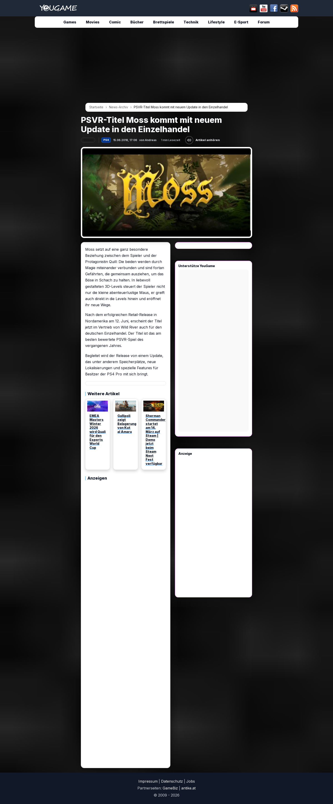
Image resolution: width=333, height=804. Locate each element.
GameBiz (170, 788)
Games (69, 22)
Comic (115, 22)
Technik (191, 22)
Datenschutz (172, 781)
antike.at (188, 788)
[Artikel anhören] (189, 140)
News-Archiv (118, 107)
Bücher (137, 22)
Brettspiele (163, 22)
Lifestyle (216, 22)
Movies (92, 22)
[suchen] (166, 8)
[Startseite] (58, 8)
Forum (264, 22)
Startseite (96, 107)
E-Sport (241, 22)
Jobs (190, 781)
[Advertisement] (39, 100)
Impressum (148, 781)
